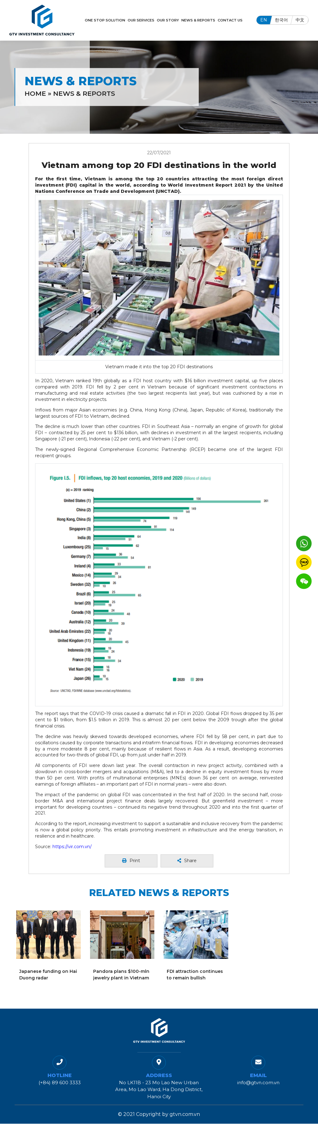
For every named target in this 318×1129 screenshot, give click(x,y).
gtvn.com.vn (185, 1114)
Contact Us (230, 20)
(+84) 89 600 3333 (60, 1082)
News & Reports (198, 20)
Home (35, 93)
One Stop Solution (105, 20)
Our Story (168, 20)
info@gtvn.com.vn (258, 1082)
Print (131, 860)
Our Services (141, 20)
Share (187, 860)
